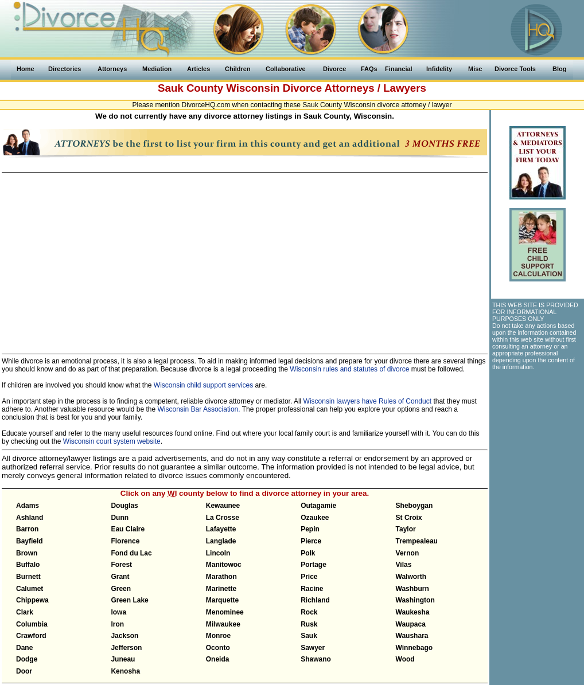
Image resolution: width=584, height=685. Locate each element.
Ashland (29, 518)
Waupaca (411, 624)
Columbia (32, 624)
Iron (117, 624)
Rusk (309, 624)
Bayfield (29, 541)
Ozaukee (315, 518)
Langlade (221, 541)
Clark (24, 612)
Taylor (406, 529)
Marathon (221, 577)
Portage (313, 565)
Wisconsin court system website (112, 441)
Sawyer (313, 648)
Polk (308, 553)
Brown (26, 553)
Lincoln (218, 553)
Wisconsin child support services (203, 385)
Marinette (221, 589)
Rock (309, 612)
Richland (315, 600)
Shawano (316, 659)
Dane (24, 648)
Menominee (225, 612)
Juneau (123, 659)
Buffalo (28, 565)
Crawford (31, 636)
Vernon (407, 553)
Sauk (309, 636)
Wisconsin (252, 88)
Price (309, 577)
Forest (121, 565)
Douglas (124, 506)
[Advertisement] (244, 258)
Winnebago (414, 648)
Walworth (411, 577)
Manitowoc (224, 565)
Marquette (222, 600)
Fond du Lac (131, 553)
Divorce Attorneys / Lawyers (354, 88)
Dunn (120, 518)
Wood (405, 659)
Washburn (412, 589)
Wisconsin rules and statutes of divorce (349, 369)
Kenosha (125, 671)
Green (121, 589)
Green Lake (129, 600)
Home (25, 68)
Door (24, 671)
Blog (559, 68)
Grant (120, 577)
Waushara (412, 636)
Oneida (217, 659)
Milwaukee (223, 624)
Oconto (218, 648)
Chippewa (32, 600)
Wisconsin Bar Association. (199, 409)
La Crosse (222, 518)
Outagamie (318, 506)
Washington (415, 600)
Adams (27, 506)
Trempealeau (417, 541)
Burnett (28, 577)
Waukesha (413, 612)
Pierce (311, 541)
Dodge (26, 659)
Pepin (310, 529)
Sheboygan (414, 506)
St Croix (409, 518)
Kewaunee (223, 506)
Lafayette (221, 529)
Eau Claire (128, 529)
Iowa (118, 612)
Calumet (29, 589)
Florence (125, 541)
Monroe (218, 636)
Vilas (404, 565)
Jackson (124, 636)
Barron (27, 529)
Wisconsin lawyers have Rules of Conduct (367, 401)
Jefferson (126, 648)
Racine (312, 589)
